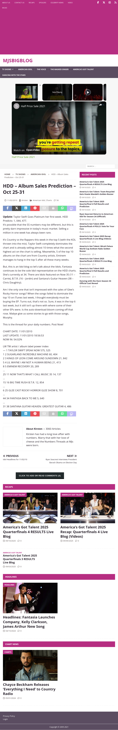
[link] (16, 106)
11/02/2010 (12, 200)
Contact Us (19, 2)
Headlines (11, 576)
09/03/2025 (86, 264)
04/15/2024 (11, 630)
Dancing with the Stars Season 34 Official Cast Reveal (95, 282)
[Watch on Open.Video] (26, 150)
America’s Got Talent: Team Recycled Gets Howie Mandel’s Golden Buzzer (97, 192)
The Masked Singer (59, 69)
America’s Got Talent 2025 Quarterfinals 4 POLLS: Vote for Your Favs (97, 226)
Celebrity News (57, 2)
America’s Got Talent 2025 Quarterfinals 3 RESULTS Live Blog (96, 259)
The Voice (41, 69)
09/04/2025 (86, 254)
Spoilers (42, 2)
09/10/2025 (86, 187)
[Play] (88, 92)
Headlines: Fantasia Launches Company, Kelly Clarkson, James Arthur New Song (29, 622)
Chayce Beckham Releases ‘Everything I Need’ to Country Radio (29, 689)
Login (5, 719)
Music (4, 8)
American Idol (25, 69)
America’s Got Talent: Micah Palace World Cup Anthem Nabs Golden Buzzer (96, 249)
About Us (6, 2)
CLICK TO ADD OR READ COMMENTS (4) (40, 475)
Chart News (12, 644)
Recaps (31, 2)
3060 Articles (53, 428)
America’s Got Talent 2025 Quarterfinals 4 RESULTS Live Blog (96, 183)
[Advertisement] (39, 32)
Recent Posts (89, 174)
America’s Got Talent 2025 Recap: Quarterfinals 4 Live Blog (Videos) (95, 237)
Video (70, 2)
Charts (49, 200)
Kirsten (24, 200)
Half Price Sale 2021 (33, 106)
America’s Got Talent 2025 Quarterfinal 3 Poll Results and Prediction (94, 271)
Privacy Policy (9, 716)
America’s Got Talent (83, 69)
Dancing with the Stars (13, 75)
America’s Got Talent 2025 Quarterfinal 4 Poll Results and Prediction (94, 204)
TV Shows (6, 69)
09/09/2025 (86, 242)
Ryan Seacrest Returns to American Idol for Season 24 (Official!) (96, 215)
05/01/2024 (11, 698)
